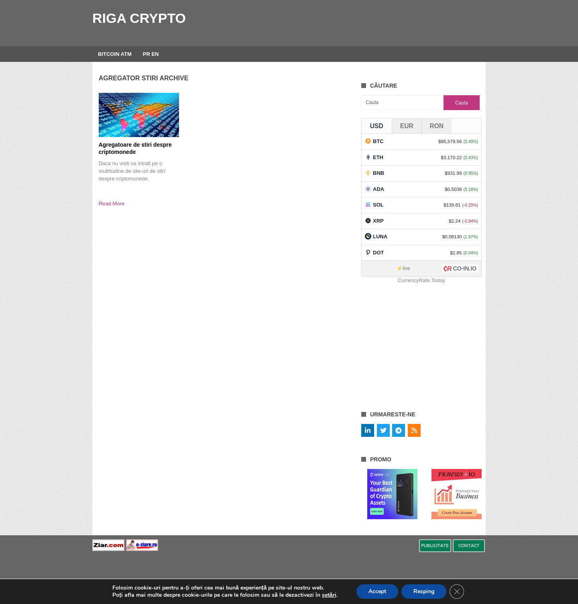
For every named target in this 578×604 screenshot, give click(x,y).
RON (436, 126)
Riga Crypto (139, 18)
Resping (423, 591)
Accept (377, 591)
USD (376, 126)
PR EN (151, 54)
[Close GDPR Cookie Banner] (457, 591)
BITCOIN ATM (115, 54)
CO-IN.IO (464, 268)
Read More (111, 204)
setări (329, 595)
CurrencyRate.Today (422, 280)
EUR (406, 126)
